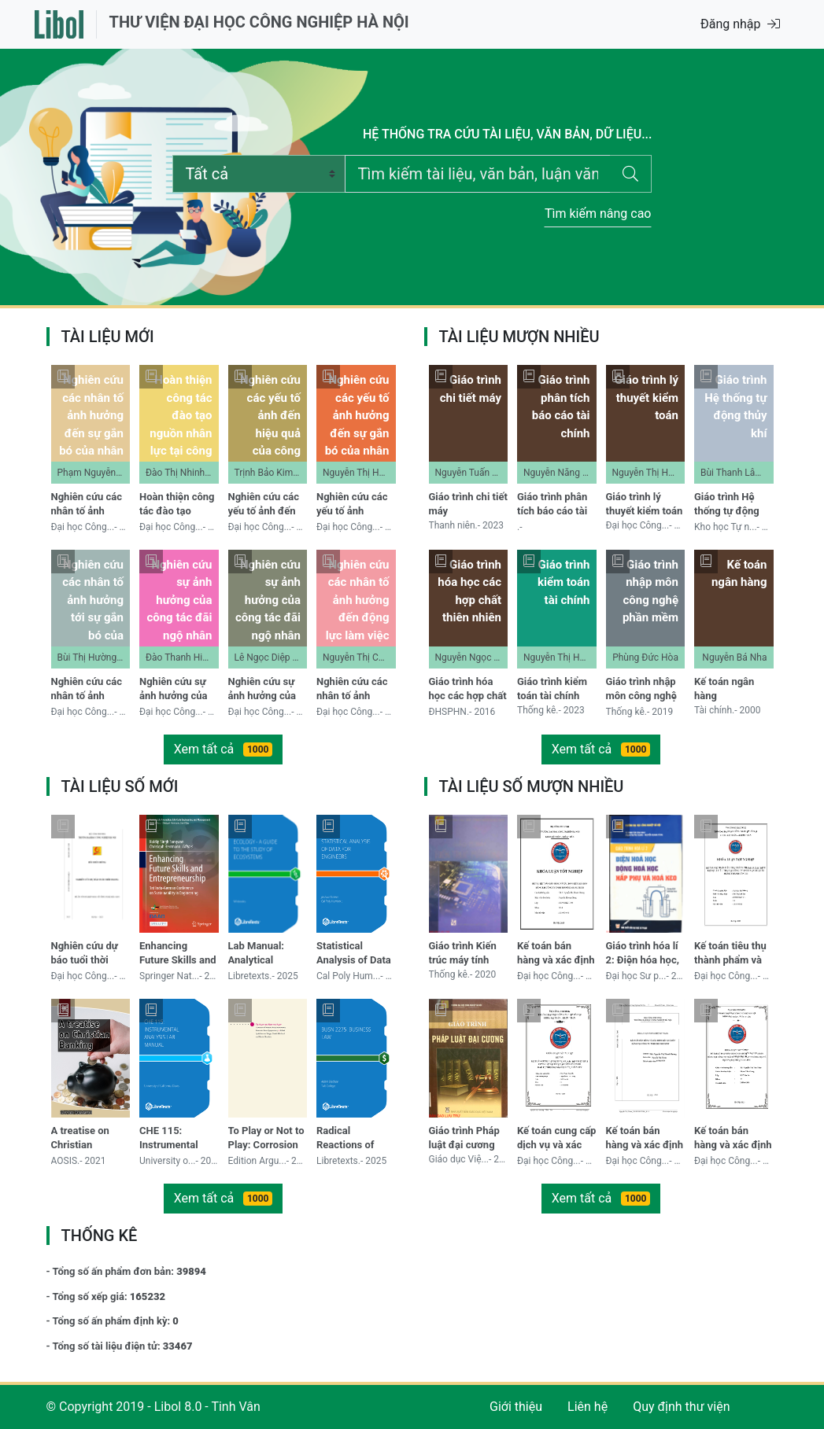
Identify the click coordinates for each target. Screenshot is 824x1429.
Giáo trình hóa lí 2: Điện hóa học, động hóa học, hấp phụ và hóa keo (642, 954)
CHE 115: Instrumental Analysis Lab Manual (168, 1139)
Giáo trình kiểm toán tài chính (552, 689)
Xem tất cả (223, 749)
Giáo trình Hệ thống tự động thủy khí (726, 505)
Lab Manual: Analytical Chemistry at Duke (257, 954)
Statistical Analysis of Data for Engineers (353, 954)
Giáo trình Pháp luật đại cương (464, 1138)
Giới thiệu (516, 1406)
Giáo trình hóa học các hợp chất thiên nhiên (468, 690)
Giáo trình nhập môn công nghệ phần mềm (641, 690)
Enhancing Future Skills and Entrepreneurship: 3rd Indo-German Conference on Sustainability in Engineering (177, 954)
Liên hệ (587, 1406)
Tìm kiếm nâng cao (598, 213)
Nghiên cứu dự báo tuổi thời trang (84, 954)
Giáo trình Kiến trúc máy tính (463, 953)
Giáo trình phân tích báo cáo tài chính (552, 505)
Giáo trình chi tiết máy (468, 504)
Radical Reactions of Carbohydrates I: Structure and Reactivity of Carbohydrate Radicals (354, 1139)
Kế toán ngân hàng (724, 689)
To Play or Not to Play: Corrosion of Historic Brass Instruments (266, 1139)
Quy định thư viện (681, 1406)
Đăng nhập (740, 24)
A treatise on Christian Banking (80, 1139)
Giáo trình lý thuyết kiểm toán (644, 504)
